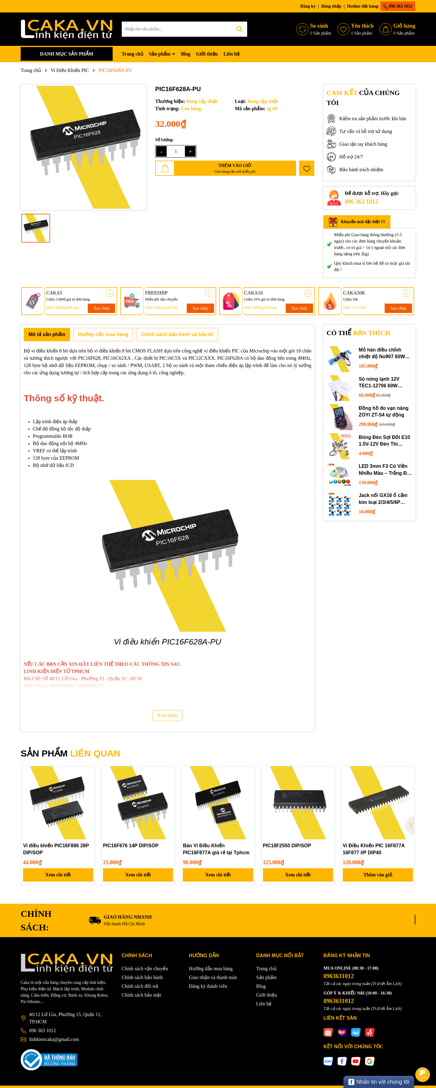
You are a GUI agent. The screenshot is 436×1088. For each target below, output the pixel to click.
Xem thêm (167, 715)
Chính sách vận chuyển (145, 968)
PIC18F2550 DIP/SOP (287, 845)
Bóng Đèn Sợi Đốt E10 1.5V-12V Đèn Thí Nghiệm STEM (384, 441)
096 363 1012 (398, 6)
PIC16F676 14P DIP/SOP (130, 845)
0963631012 (338, 976)
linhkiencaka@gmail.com (54, 1039)
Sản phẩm (160, 53)
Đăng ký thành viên (208, 986)
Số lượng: (164, 140)
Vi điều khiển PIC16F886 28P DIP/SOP (56, 849)
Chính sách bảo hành (142, 977)
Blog (185, 53)
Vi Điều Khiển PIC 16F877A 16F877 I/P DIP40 (374, 849)
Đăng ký (307, 6)
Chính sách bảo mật (141, 995)
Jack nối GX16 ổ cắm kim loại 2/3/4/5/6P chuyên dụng (383, 499)
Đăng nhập (331, 6)
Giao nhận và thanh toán (213, 977)
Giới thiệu (207, 53)
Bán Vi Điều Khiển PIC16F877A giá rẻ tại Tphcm (216, 849)
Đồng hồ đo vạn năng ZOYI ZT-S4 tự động (383, 411)
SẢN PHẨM (70, 753)
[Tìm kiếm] (239, 29)
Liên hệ (231, 53)
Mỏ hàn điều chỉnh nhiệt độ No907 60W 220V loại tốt (382, 353)
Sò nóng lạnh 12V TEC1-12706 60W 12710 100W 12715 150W (380, 382)
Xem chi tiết (58, 874)
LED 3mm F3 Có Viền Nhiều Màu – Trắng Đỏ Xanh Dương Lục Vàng (385, 470)
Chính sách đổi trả (140, 986)
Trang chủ (132, 53)
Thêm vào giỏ (377, 874)
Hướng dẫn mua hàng (211, 968)
